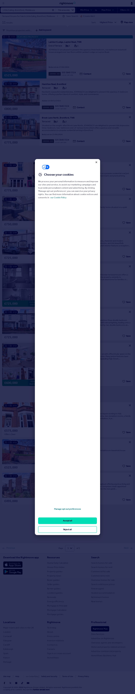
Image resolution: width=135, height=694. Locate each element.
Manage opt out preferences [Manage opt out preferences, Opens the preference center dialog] (67, 509)
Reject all (67, 529)
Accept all (67, 520)
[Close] (96, 162)
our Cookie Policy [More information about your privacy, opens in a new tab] (58, 197)
